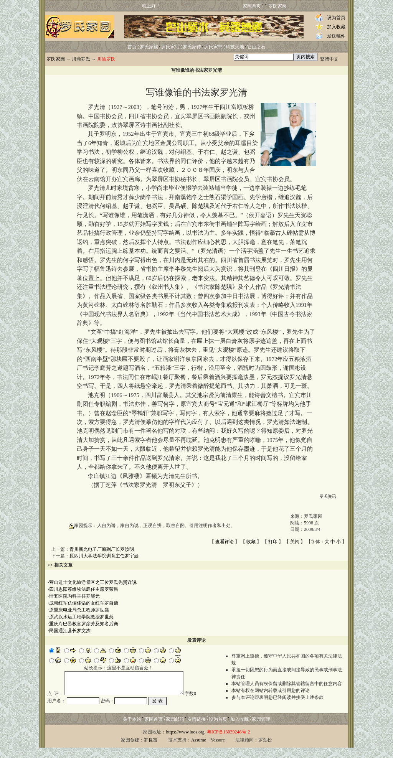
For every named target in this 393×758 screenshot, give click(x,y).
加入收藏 (336, 27)
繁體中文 (329, 59)
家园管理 (261, 729)
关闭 (294, 541)
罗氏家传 (192, 46)
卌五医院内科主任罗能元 (74, 596)
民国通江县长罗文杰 (70, 630)
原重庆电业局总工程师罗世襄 (79, 610)
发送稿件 (336, 36)
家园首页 (252, 6)
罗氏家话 (170, 46)
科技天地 (235, 46)
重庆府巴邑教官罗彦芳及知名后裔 (83, 623)
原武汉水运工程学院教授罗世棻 (81, 617)
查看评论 (224, 541)
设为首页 (336, 17)
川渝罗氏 (81, 59)
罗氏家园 (55, 59)
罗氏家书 (213, 46)
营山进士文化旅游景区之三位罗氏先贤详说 (93, 582)
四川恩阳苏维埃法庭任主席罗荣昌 (83, 589)
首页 (132, 46)
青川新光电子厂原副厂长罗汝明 (101, 549)
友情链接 (196, 729)
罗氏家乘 (277, 6)
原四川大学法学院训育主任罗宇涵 (104, 556)
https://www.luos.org (185, 742)
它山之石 (256, 46)
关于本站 (132, 729)
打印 (272, 541)
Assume (198, 750)
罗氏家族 (149, 46)
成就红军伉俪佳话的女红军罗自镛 (83, 603)
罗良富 (151, 750)
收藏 (251, 541)
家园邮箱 (175, 729)
